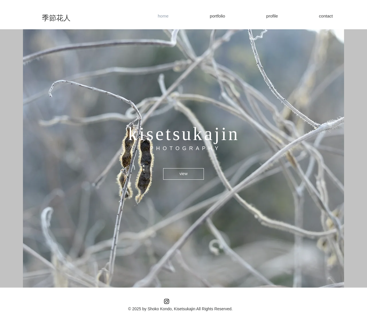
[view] (183, 174)
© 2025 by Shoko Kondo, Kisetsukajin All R (166, 309)
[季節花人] (56, 18)
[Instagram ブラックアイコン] (166, 301)
